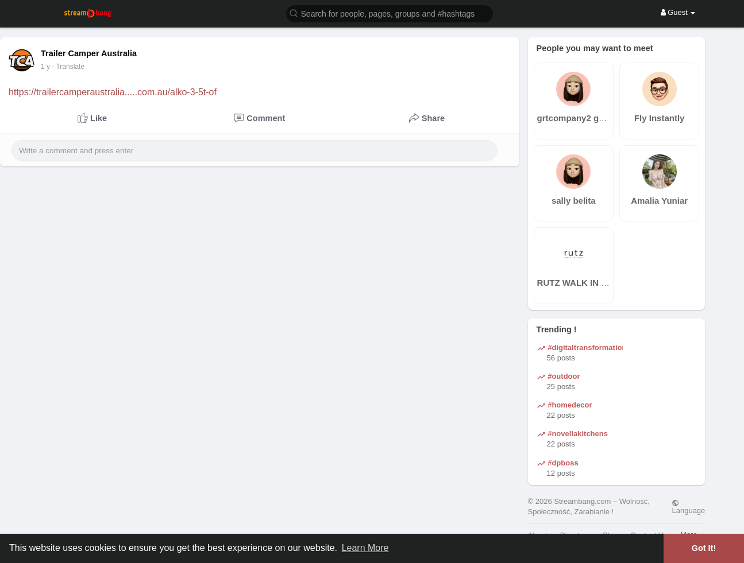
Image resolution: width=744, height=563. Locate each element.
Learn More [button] (365, 548)
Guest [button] (678, 12)
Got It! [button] (704, 548)
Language (688, 506)
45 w (48, 67)
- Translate (73, 67)
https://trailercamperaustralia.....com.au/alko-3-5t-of (113, 92)
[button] (389, 12)
